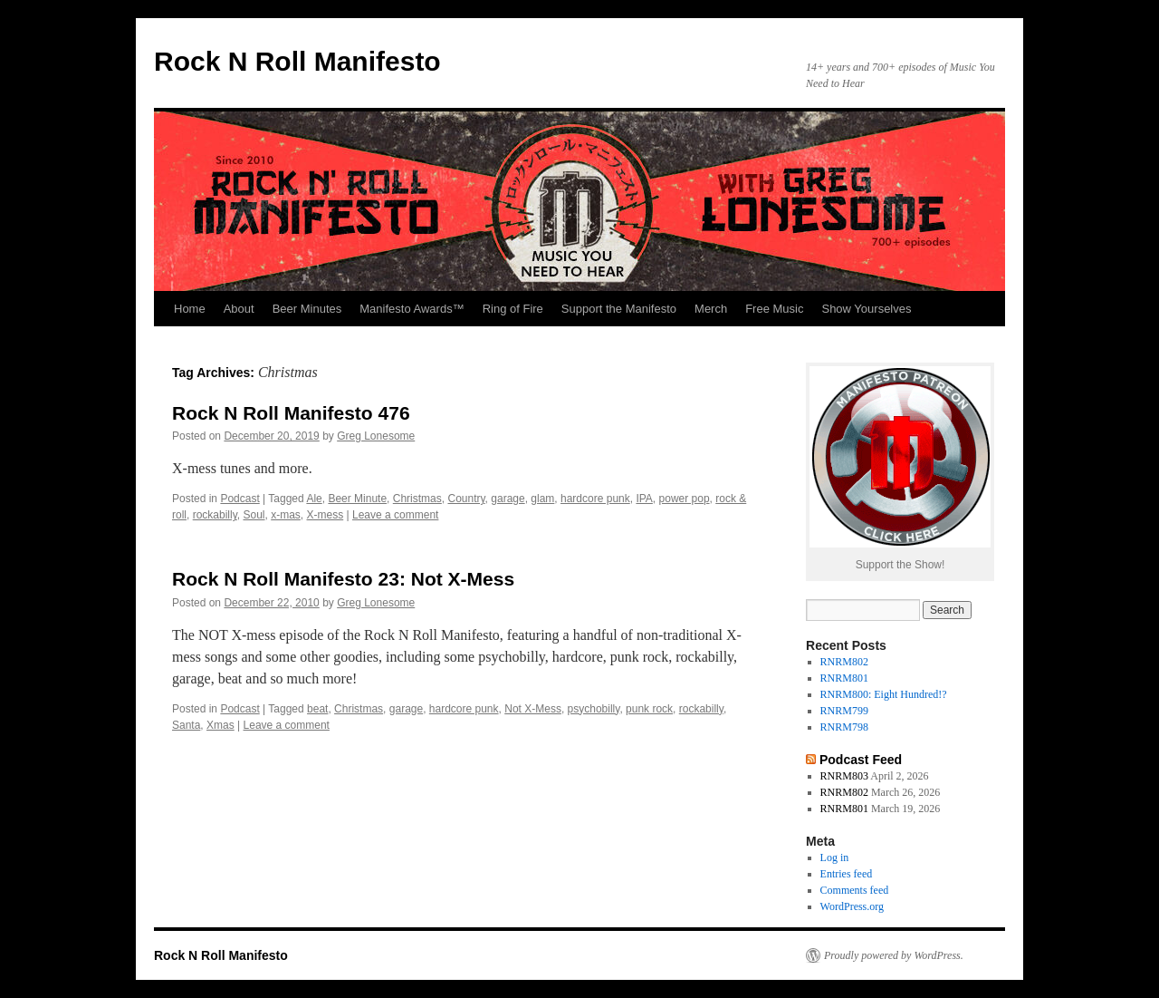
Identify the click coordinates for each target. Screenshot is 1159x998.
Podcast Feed (860, 759)
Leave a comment (395, 515)
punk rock (649, 708)
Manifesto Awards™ (411, 308)
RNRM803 (844, 776)
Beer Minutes (307, 308)
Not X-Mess (532, 708)
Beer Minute (357, 498)
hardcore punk (595, 498)
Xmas (220, 725)
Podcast (239, 498)
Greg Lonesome (376, 436)
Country (465, 498)
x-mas (286, 515)
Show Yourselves (866, 308)
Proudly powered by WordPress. (893, 955)
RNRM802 (844, 661)
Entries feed (846, 873)
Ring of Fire (513, 308)
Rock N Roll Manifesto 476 (291, 412)
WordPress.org (852, 906)
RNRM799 (844, 710)
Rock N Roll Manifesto (297, 61)
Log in (834, 857)
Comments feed (854, 890)
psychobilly (594, 708)
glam (542, 498)
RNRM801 (844, 678)
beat (317, 708)
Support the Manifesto (618, 308)
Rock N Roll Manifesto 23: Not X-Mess (343, 578)
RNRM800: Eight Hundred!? (883, 694)
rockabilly (215, 515)
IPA (644, 498)
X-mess (325, 515)
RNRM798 (844, 727)
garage (507, 498)
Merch (710, 308)
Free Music (774, 308)
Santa (186, 725)
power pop (684, 498)
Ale (313, 498)
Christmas (417, 498)
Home (190, 308)
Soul (253, 515)
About (239, 308)
